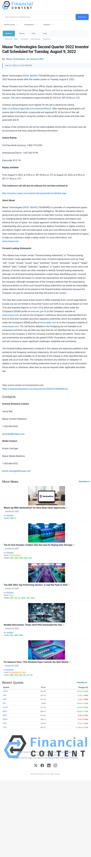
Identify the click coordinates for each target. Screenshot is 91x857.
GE (19, 598)
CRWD (11, 518)
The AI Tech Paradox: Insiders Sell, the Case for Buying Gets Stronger (39, 545)
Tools (45, 33)
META (33, 598)
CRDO (16, 558)
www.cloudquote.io (65, 752)
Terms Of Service (70, 758)
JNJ (24, 675)
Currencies (24, 39)
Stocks (22, 33)
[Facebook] (42, 766)
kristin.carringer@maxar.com (16, 471)
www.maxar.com (10, 241)
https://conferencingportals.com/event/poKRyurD (26, 108)
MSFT (5, 715)
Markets (9, 33)
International (35, 39)
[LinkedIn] (49, 766)
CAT (16, 598)
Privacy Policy (53, 758)
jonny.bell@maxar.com (13, 434)
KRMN (21, 635)
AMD (5, 699)
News (16, 39)
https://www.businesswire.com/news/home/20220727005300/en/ (35, 389)
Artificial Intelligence (15, 555)
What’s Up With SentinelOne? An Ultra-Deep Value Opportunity (35, 507)
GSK (20, 675)
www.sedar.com (48, 322)
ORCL (5, 723)
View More (83, 481)
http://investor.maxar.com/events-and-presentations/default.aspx (34, 193)
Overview (8, 39)
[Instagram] (55, 766)
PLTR (30, 558)
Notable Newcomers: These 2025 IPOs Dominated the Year (34, 625)
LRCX (28, 598)
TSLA (5, 727)
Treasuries (46, 39)
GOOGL (23, 598)
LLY (28, 675)
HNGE (16, 635)
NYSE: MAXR (29, 75)
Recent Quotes (9, 24)
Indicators (47, 24)
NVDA (25, 558)
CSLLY (16, 675)
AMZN (5, 691)
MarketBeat (10, 515)
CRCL (11, 635)
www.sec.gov (37, 311)
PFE (31, 675)
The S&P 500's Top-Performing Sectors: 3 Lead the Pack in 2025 (37, 585)
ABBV (11, 675)
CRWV (21, 558)
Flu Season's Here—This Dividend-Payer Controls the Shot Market (37, 662)
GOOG (5, 707)
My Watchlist (29, 24)
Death (23, 672)
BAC (4, 703)
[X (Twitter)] (36, 766)
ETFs (33, 33)
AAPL (5, 695)
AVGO (11, 558)
